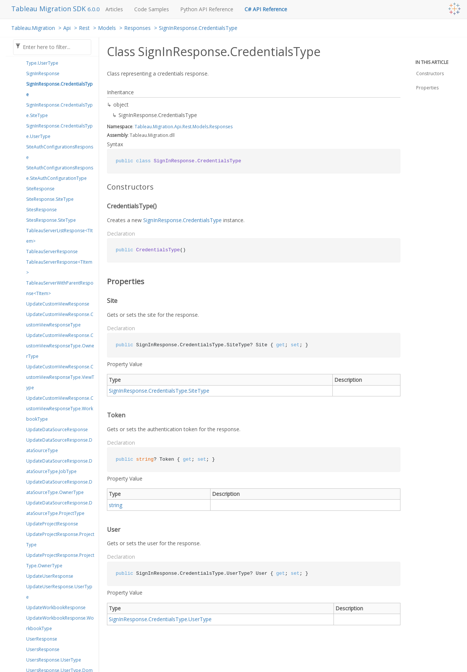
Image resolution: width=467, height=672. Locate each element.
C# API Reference (266, 9)
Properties (427, 88)
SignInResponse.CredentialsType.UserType (59, 131)
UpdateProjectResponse (52, 524)
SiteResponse (40, 188)
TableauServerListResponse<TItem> (59, 235)
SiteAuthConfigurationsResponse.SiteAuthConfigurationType (59, 173)
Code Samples (151, 9)
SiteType (198, 390)
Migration (163, 126)
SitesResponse (41, 209)
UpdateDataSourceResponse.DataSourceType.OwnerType (59, 487)
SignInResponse (42, 73)
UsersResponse (42, 649)
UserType (200, 619)
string (115, 505)
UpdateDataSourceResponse (57, 429)
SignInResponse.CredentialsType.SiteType (59, 110)
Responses (137, 27)
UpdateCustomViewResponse (57, 304)
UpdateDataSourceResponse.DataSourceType (59, 445)
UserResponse (41, 639)
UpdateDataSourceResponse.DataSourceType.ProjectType (59, 508)
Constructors (430, 73)
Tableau (143, 126)
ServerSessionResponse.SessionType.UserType (60, 57)
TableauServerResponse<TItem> (59, 267)
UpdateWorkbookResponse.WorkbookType (60, 623)
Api (67, 27)
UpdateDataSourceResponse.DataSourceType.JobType (59, 466)
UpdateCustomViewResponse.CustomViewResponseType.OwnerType (60, 345)
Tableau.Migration (33, 27)
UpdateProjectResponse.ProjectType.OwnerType (60, 560)
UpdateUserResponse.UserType (59, 591)
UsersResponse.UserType (53, 660)
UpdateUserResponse (49, 576)
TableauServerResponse (52, 251)
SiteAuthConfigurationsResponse (59, 152)
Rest (84, 27)
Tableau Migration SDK (49, 8)
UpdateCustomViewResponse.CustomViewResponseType (59, 319)
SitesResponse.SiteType (51, 220)
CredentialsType (167, 390)
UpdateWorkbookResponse (56, 607)
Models (107, 27)
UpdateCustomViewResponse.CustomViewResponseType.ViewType (60, 377)
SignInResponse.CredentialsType (198, 27)
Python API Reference (206, 9)
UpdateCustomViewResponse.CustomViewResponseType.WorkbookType (59, 408)
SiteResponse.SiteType (50, 199)
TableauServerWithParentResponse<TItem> (59, 288)
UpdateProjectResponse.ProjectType (60, 539)
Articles (114, 9)
